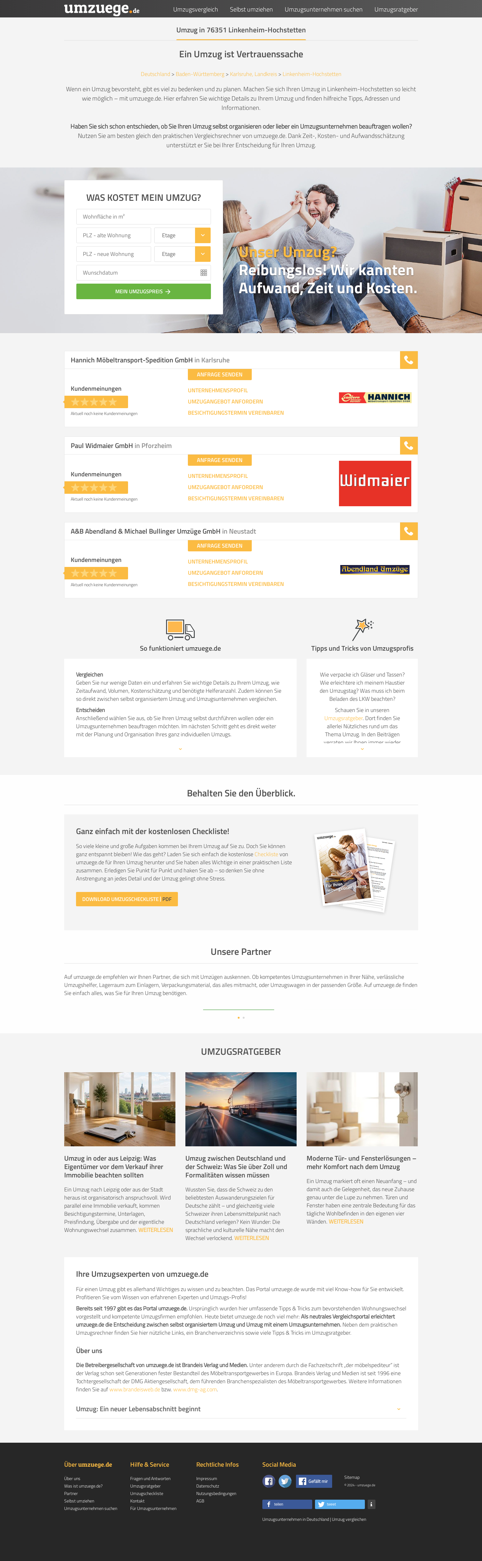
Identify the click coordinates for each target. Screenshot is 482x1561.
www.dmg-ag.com (195, 1409)
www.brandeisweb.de (134, 1409)
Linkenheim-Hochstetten (312, 74)
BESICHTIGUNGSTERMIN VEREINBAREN (236, 413)
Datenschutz (207, 1505)
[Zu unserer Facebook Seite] (268, 1501)
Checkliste (266, 854)
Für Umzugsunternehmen (153, 1528)
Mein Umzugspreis (143, 291)
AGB (200, 1520)
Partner (71, 1513)
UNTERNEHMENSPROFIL (218, 390)
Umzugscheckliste (146, 1513)
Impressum (206, 1498)
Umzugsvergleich (195, 9)
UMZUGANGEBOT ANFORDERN (225, 402)
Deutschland (155, 74)
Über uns (72, 1498)
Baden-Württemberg (200, 74)
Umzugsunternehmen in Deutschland (295, 1539)
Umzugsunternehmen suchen (324, 9)
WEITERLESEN (155, 1250)
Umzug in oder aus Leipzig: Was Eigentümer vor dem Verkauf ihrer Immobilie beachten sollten (113, 1186)
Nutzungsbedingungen (216, 1513)
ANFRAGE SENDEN (219, 374)
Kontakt (137, 1520)
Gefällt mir (318, 1501)
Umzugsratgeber (396, 9)
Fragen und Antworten (150, 1498)
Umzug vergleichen (349, 1539)
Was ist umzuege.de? (83, 1505)
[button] (287, 1524)
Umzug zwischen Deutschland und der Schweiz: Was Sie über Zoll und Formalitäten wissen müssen (236, 1186)
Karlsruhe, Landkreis (253, 74)
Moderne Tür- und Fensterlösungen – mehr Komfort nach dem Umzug (362, 1182)
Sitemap (352, 1497)
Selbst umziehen (251, 9)
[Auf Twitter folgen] (285, 1501)
